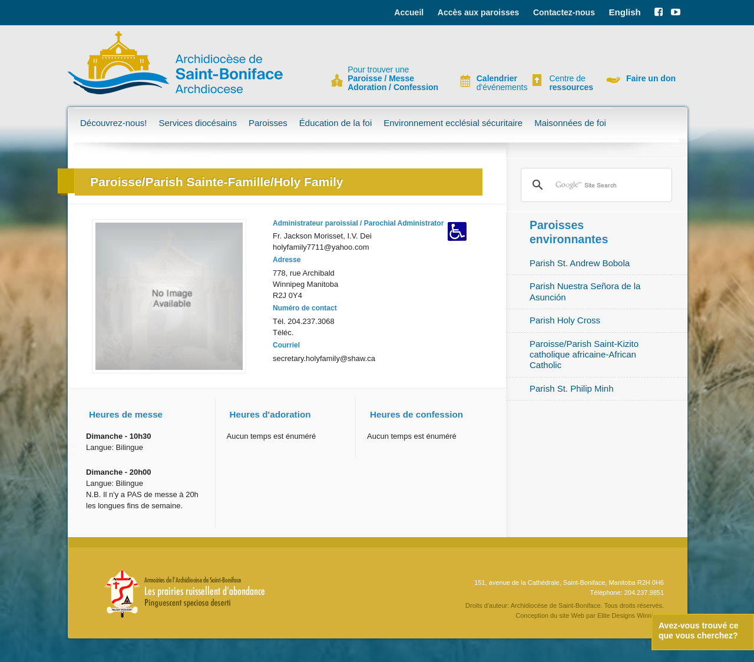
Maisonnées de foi (570, 123)
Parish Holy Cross (565, 320)
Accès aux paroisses (479, 12)
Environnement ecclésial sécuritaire (452, 123)
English (625, 12)
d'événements (497, 83)
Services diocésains (197, 123)
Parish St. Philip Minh (572, 388)
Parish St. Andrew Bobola (580, 263)
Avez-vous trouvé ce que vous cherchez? (699, 630)
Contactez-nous (564, 12)
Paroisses (268, 123)
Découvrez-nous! (113, 123)
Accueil (409, 12)
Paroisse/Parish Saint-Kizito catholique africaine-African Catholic (584, 354)
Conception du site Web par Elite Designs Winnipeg (589, 615)
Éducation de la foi (335, 123)
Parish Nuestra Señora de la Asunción (585, 291)
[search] (594, 185)
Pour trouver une (393, 78)
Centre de (569, 83)
